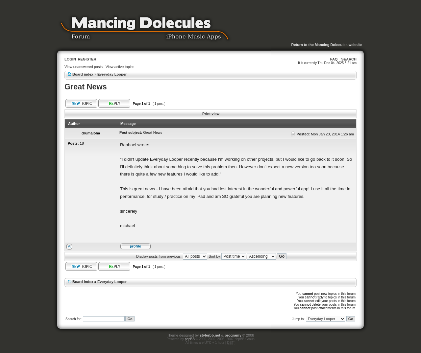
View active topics (120, 67)
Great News (85, 86)
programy (233, 335)
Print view (210, 114)
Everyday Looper (112, 74)
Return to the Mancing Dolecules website (326, 45)
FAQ (334, 59)
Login (70, 59)
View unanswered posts (83, 67)
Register (87, 59)
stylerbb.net (210, 335)
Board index (82, 74)
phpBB (190, 339)
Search (349, 59)
